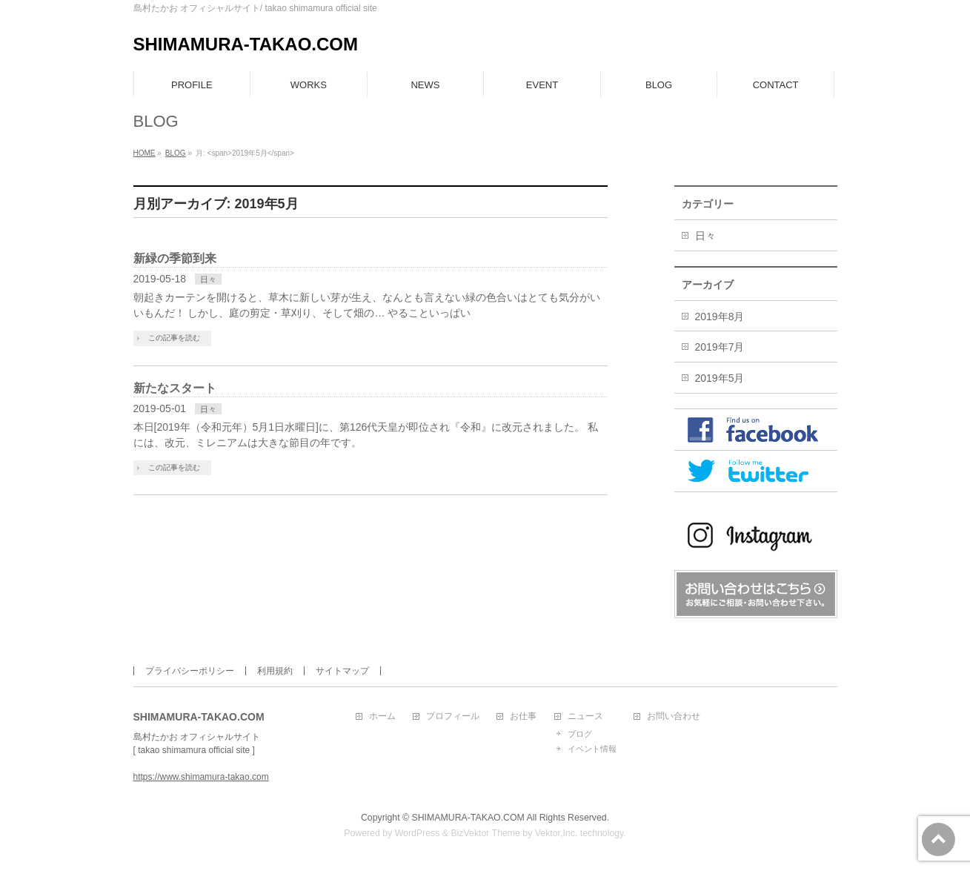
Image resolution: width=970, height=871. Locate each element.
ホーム (382, 716)
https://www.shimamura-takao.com (201, 777)
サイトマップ (342, 671)
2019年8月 (720, 316)
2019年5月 (720, 378)
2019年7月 (720, 347)
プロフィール (452, 716)
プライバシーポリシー (189, 671)
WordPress (417, 833)
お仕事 (523, 716)
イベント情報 (592, 748)
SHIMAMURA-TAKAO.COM (246, 44)
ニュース (585, 716)
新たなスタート (174, 388)
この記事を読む (174, 338)
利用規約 (275, 671)
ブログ (580, 733)
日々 (208, 279)
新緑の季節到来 (174, 258)
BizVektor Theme (485, 833)
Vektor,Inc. (556, 833)
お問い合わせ (673, 716)
